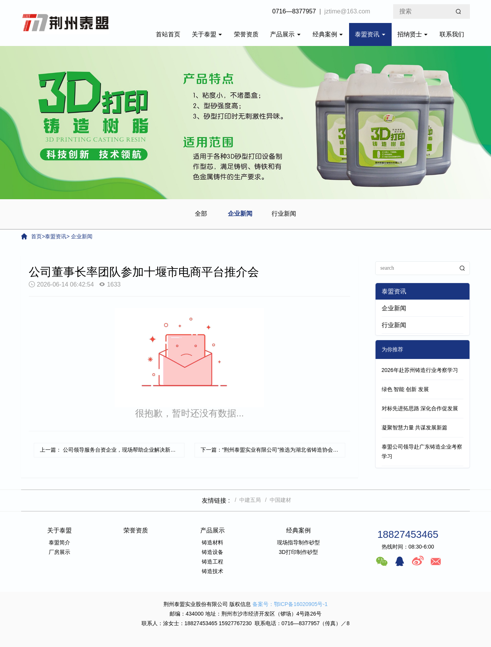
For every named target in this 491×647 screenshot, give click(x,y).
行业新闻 (284, 213)
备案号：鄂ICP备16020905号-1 (290, 604)
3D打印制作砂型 (298, 552)
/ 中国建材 (276, 500)
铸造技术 (212, 571)
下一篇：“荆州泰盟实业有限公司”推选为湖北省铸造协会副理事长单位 (273, 450)
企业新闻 (240, 213)
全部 (201, 213)
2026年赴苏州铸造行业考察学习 (420, 370)
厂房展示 (59, 552)
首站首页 (168, 34)
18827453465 (407, 534)
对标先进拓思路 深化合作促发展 (420, 408)
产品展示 (285, 34)
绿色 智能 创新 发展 (405, 389)
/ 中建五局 (246, 500)
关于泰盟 (207, 34)
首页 (36, 236)
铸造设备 (212, 552)
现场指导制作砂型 (298, 542)
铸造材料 (212, 542)
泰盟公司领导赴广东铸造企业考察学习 (422, 451)
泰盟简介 (59, 542)
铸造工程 (212, 562)
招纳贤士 (412, 34)
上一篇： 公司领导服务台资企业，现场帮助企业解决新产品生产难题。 (112, 450)
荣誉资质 (246, 34)
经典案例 (328, 34)
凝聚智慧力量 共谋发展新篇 (415, 427)
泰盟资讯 (370, 34)
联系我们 (452, 34)
